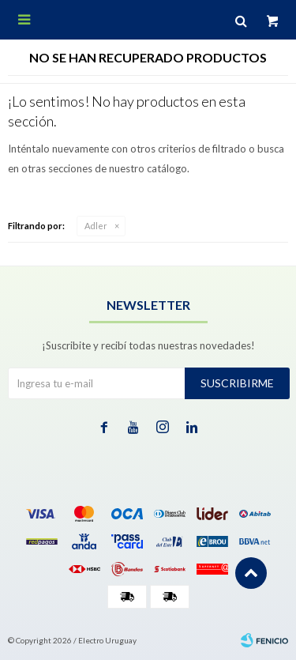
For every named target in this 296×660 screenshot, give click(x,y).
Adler (95, 226)
